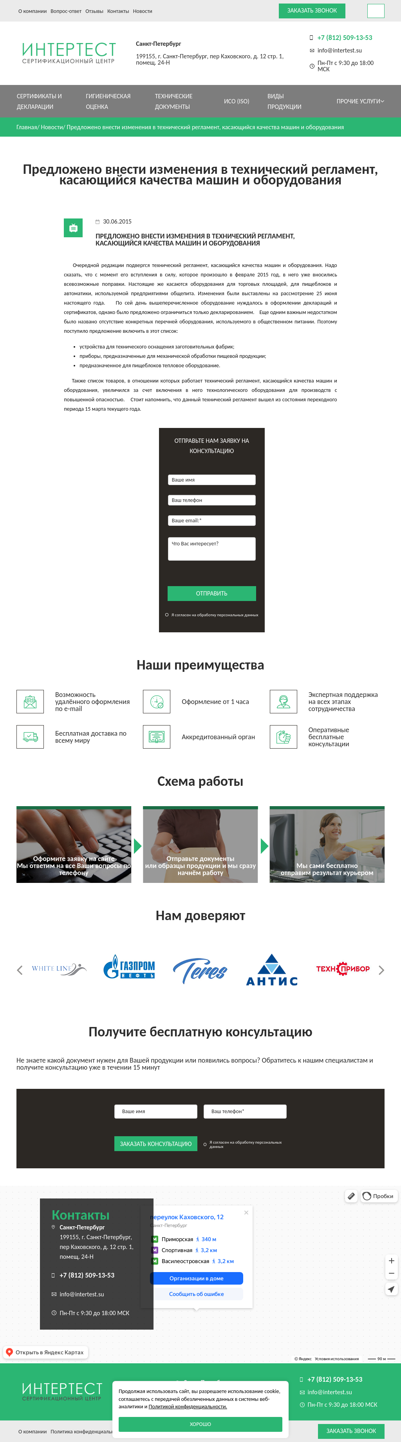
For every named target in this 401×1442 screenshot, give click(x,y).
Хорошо (200, 1424)
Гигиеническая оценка (108, 101)
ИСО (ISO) (236, 101)
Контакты (118, 11)
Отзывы (94, 11)
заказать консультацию (156, 1144)
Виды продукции (284, 101)
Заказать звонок (312, 10)
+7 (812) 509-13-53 (345, 37)
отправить (212, 593)
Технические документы (174, 101)
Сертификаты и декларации (39, 101)
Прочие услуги (360, 101)
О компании (32, 11)
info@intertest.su (340, 50)
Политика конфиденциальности (88, 1431)
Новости (142, 11)
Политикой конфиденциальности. (188, 1406)
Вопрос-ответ (66, 11)
